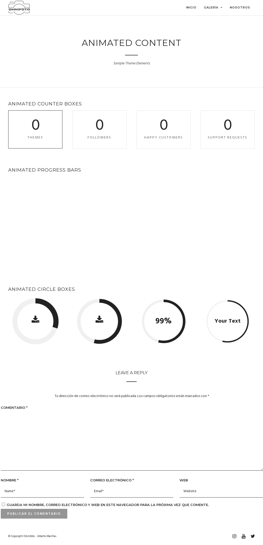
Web (184, 480)
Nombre (9, 480)
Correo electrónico (112, 480)
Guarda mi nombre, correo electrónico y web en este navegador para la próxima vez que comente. (108, 505)
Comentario (14, 407)
